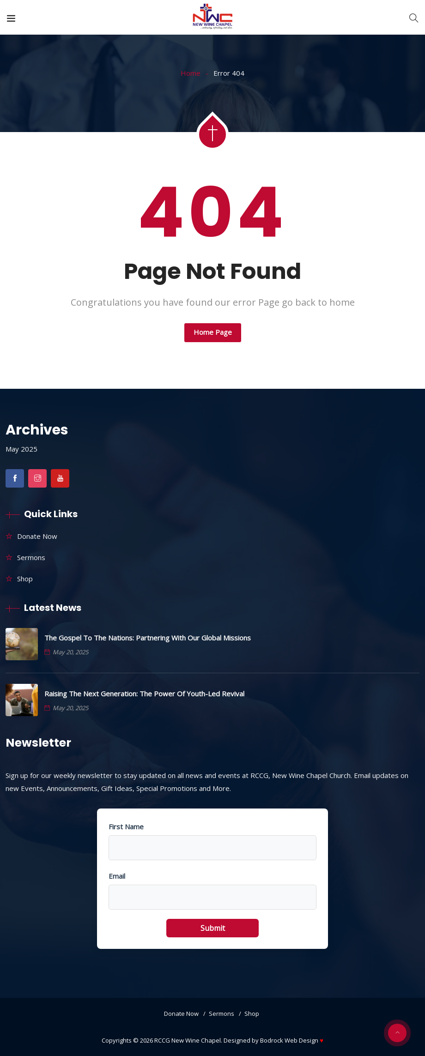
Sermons (31, 557)
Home (190, 73)
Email (117, 876)
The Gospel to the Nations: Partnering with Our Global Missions (147, 637)
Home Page (213, 332)
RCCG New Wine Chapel (187, 1040)
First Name (126, 826)
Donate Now (37, 536)
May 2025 (21, 448)
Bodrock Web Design (291, 1040)
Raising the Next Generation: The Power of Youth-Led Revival (144, 693)
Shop (25, 578)
